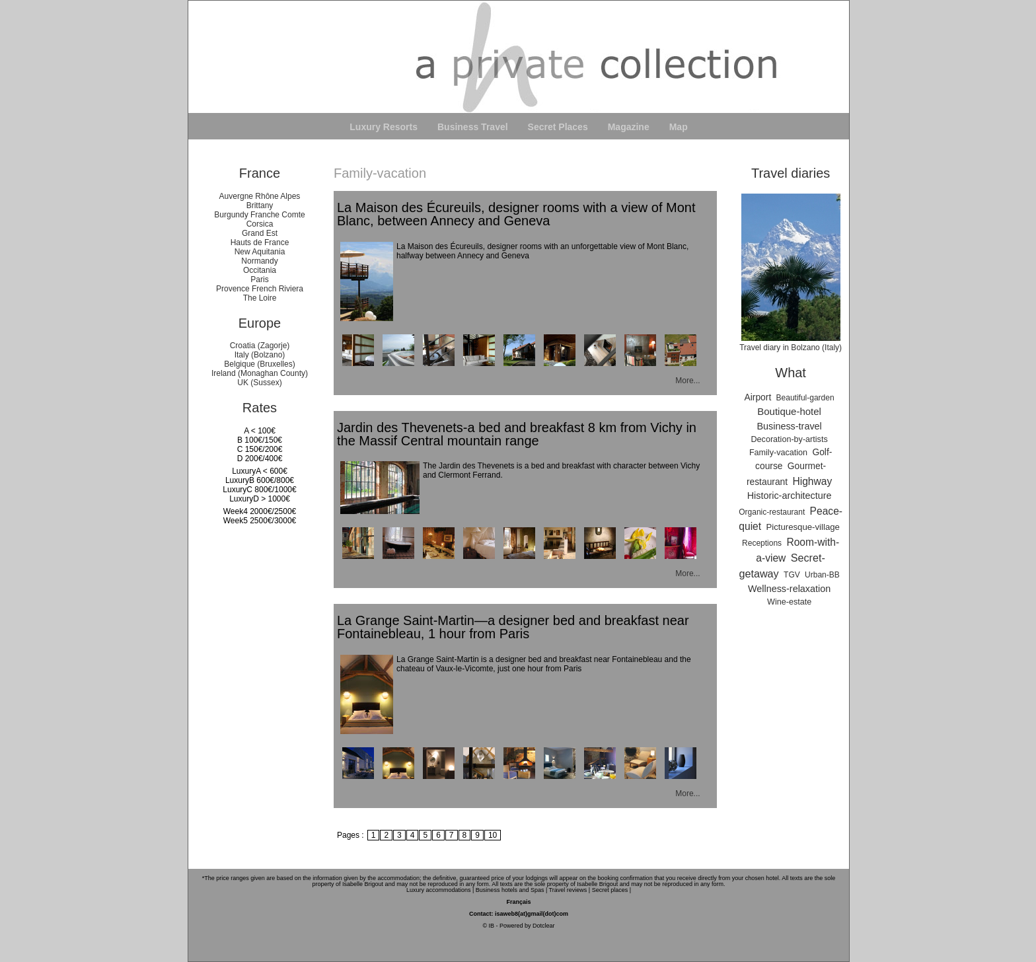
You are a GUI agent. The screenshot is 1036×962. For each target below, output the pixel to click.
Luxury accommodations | (440, 890)
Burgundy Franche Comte (259, 214)
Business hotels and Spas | (511, 890)
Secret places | (611, 890)
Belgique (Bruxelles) (259, 364)
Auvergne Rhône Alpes (260, 196)
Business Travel (472, 127)
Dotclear (544, 925)
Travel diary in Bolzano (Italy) (790, 343)
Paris (259, 279)
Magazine (628, 127)
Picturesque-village (802, 527)
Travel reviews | (570, 890)
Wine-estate (789, 602)
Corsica (260, 224)
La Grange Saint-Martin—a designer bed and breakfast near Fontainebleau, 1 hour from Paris (513, 627)
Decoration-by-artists (789, 439)
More (684, 380)
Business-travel (789, 426)
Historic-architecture (789, 495)
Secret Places (558, 127)
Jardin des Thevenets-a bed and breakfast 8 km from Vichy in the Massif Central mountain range (516, 434)
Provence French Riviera (259, 288)
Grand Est (260, 233)
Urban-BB (822, 574)
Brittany (260, 205)
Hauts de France (260, 242)
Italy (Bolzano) (260, 354)
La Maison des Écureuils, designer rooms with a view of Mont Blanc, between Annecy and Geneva (516, 214)
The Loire (260, 298)
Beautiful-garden (805, 397)
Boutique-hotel (789, 411)
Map (678, 127)
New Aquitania (260, 251)
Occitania (259, 270)
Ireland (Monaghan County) (259, 373)
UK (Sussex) (259, 382)
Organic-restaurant (772, 512)
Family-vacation (778, 452)
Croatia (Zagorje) (260, 345)
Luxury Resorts (384, 127)
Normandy (259, 261)
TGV (792, 574)
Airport (758, 397)
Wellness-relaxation (789, 588)
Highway (812, 481)
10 (492, 835)
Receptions (762, 543)
